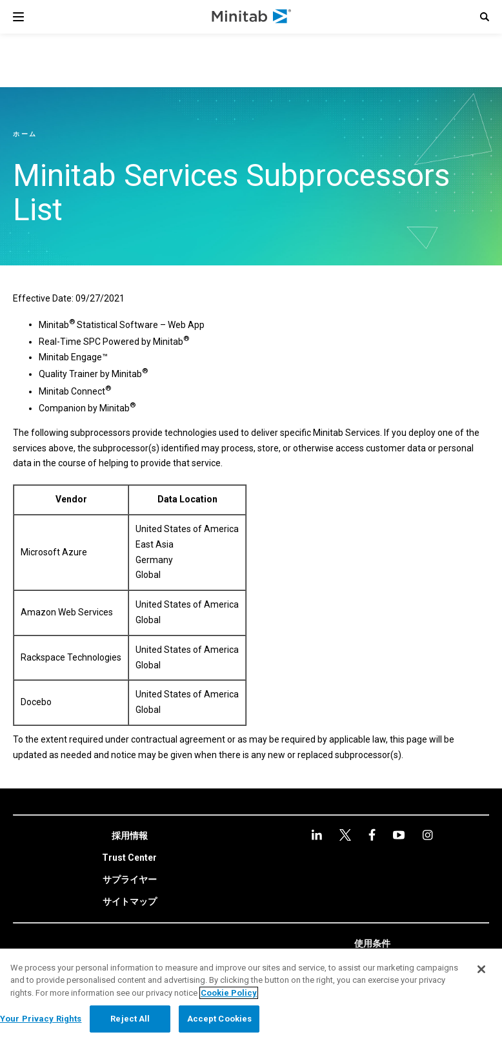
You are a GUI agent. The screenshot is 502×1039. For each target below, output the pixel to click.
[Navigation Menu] (18, 16)
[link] (130, 836)
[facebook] (345, 835)
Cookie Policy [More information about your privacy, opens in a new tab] (229, 993)
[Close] (481, 969)
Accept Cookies (219, 1019)
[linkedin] (317, 834)
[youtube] (372, 834)
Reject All (130, 1019)
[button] (484, 16)
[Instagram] (399, 834)
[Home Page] (252, 17)
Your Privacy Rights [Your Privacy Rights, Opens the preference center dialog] (40, 1019)
